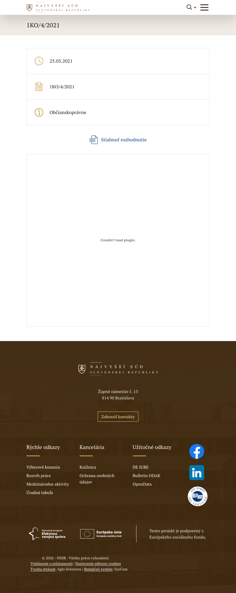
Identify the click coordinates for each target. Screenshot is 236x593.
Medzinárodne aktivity (48, 484)
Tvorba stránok (43, 569)
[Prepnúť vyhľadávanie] (192, 7)
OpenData (142, 484)
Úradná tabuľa (40, 492)
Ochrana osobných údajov (97, 479)
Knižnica (88, 467)
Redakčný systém (98, 569)
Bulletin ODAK (146, 475)
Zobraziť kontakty (118, 417)
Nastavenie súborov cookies (98, 563)
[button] (204, 7)
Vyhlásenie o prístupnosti (52, 563)
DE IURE (141, 467)
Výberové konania (43, 467)
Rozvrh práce (39, 475)
